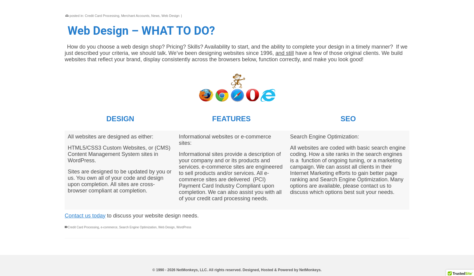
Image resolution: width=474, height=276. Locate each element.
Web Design (170, 15)
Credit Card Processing (102, 15)
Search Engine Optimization (138, 227)
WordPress (183, 227)
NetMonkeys (310, 270)
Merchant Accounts (135, 15)
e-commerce (109, 227)
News (155, 15)
